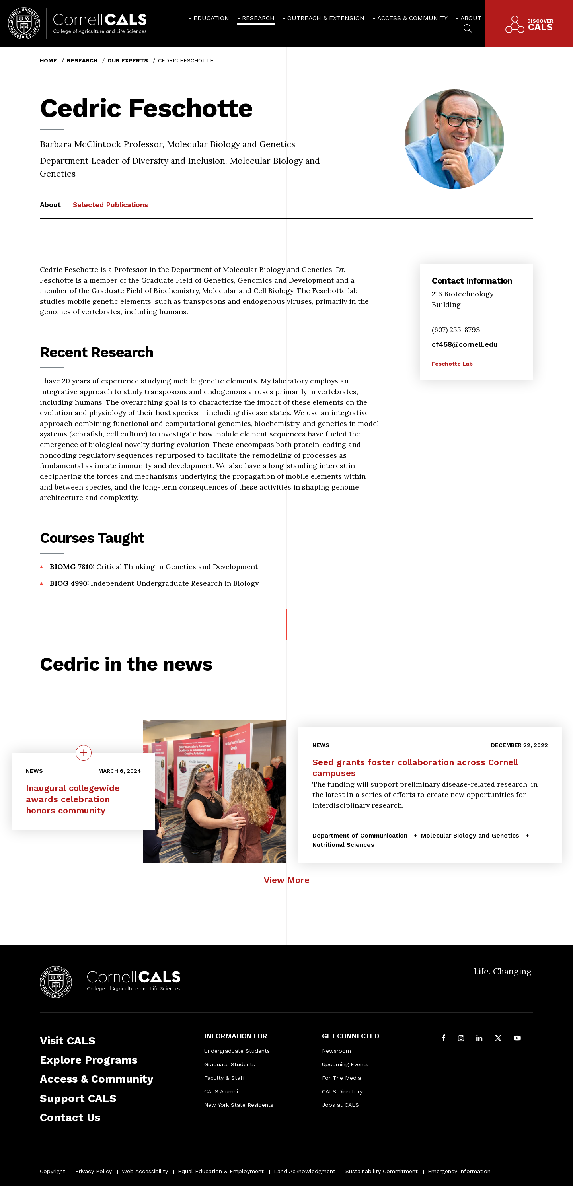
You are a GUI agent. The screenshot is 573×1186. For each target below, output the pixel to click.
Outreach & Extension (325, 18)
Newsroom (336, 1051)
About (470, 18)
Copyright (52, 1171)
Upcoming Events (345, 1064)
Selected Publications (110, 204)
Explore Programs (88, 1059)
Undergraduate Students (237, 1051)
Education (211, 18)
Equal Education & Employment (221, 1171)
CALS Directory (342, 1091)
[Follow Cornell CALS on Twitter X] (498, 1039)
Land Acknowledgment (304, 1171)
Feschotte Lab (452, 363)
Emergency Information (459, 1171)
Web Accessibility (145, 1171)
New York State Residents (238, 1105)
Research (258, 18)
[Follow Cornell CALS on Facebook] (444, 1039)
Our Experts (127, 60)
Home (48, 60)
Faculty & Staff (224, 1078)
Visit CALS (68, 1040)
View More (287, 880)
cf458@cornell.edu (465, 344)
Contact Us (70, 1117)
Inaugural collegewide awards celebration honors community (73, 799)
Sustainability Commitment (381, 1171)
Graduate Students (229, 1064)
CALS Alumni (221, 1091)
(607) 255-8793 (456, 329)
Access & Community (412, 18)
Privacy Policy (93, 1171)
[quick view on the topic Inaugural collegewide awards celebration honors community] (84, 753)
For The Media (341, 1078)
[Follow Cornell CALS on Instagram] (461, 1039)
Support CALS (78, 1098)
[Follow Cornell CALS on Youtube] (517, 1039)
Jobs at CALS (340, 1105)
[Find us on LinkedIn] (479, 1039)
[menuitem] (209, 18)
